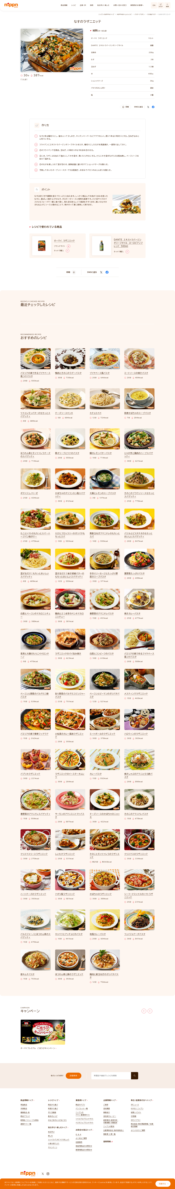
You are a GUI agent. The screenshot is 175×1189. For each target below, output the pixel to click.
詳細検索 (74, 1076)
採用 (91, 5)
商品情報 (64, 5)
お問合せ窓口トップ (84, 1130)
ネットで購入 (61, 250)
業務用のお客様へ (137, 5)
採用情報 (108, 1141)
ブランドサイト (62, 246)
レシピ (73, 5)
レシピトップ (54, 1100)
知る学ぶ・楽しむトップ (58, 1127)
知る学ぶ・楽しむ (103, 5)
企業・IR (83, 5)
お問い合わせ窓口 (120, 5)
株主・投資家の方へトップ (142, 1100)
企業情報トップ (110, 1100)
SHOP (161, 5)
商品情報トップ (27, 1100)
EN (154, 5)
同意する (163, 1184)
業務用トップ (82, 1100)
